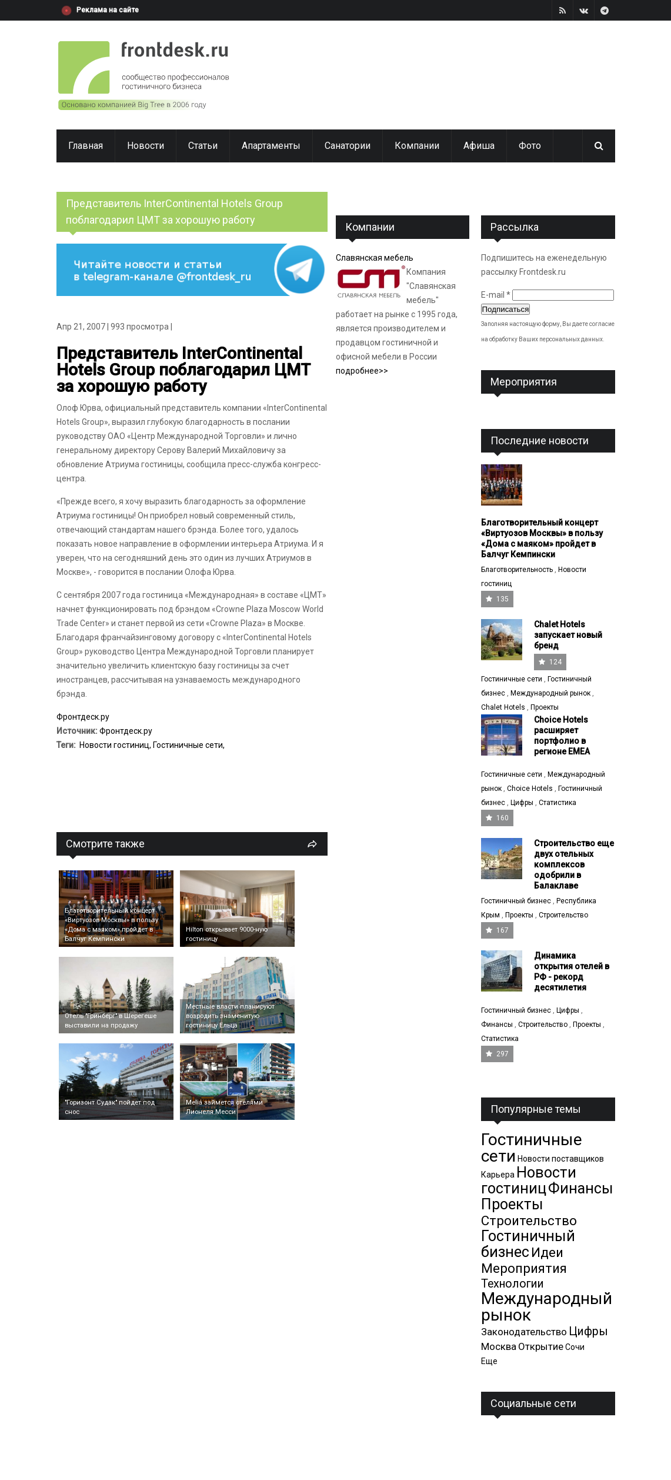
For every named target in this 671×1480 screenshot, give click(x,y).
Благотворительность (517, 570)
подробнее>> (362, 370)
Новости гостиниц (114, 745)
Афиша (479, 145)
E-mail (495, 295)
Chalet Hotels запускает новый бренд (568, 635)
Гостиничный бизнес (516, 901)
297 (497, 1054)
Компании (417, 145)
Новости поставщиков (561, 1158)
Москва (498, 1346)
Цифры (521, 803)
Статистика (557, 803)
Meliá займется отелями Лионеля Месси (224, 1107)
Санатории (347, 145)
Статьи (203, 145)
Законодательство (524, 1332)
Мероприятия (524, 1268)
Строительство (563, 915)
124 (550, 662)
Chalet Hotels (503, 707)
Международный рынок (550, 693)
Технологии (512, 1284)
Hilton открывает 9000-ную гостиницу (227, 934)
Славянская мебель (374, 257)
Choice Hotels (530, 788)
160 (497, 818)
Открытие (540, 1346)
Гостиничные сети (188, 745)
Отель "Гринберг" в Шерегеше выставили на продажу (110, 1020)
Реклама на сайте (107, 10)
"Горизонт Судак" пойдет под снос (110, 1107)
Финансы (497, 1024)
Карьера (498, 1174)
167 (497, 930)
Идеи (547, 1252)
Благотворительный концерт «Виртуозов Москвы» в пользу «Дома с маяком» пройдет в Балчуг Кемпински (111, 925)
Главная (85, 145)
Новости (145, 145)
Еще (489, 1361)
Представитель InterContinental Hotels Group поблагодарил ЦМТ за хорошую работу (183, 370)
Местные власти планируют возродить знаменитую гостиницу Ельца (230, 1016)
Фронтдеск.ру (82, 716)
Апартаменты (271, 145)
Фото (530, 145)
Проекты (544, 707)
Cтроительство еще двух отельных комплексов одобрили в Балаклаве (574, 864)
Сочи (575, 1347)
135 (497, 599)
